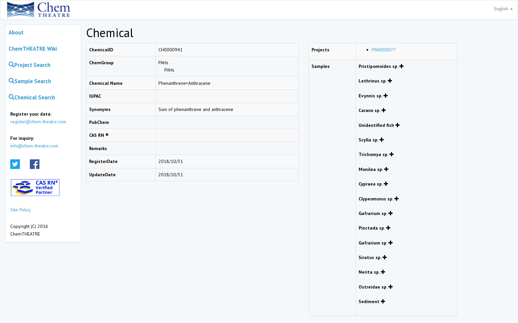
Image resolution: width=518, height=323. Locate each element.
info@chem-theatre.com (34, 146)
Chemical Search (32, 97)
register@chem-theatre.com (38, 122)
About (16, 32)
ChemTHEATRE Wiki (33, 48)
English (503, 9)
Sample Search (30, 81)
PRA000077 (384, 50)
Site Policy (20, 210)
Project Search (29, 65)
